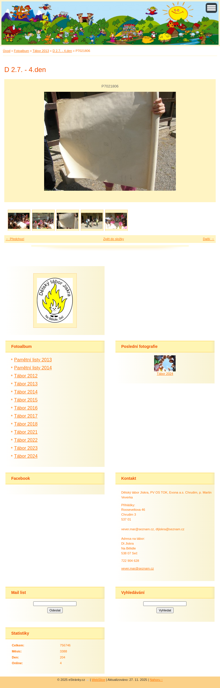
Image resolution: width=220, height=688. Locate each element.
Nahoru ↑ (156, 679)
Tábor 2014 (26, 391)
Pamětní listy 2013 (33, 359)
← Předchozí (15, 239)
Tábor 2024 (26, 456)
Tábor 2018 (26, 424)
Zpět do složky (113, 239)
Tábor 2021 (26, 432)
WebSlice (98, 679)
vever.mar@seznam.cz (137, 568)
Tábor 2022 (26, 440)
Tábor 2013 (41, 50)
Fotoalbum (21, 50)
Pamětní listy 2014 (33, 367)
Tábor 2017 (26, 416)
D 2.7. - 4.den (62, 50)
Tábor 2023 (26, 448)
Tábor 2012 (26, 375)
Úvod (6, 50)
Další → (208, 239)
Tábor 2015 (26, 399)
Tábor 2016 (26, 408)
